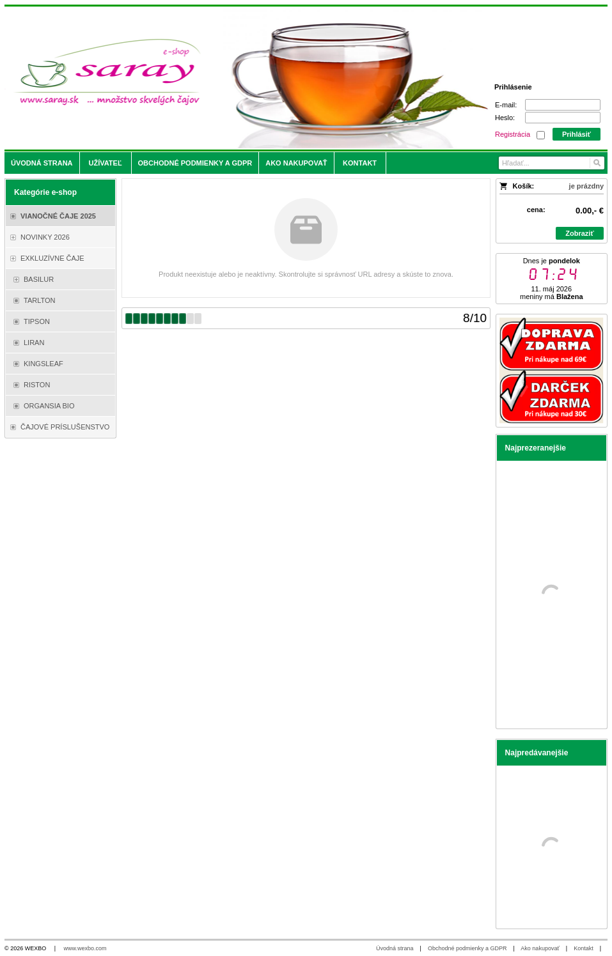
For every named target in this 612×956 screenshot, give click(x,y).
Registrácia (512, 134)
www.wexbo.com (85, 948)
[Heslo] (562, 117)
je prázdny (586, 186)
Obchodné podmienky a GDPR (467, 948)
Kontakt (583, 948)
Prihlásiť (576, 134)
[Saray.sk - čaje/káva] (231, 78)
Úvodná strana (395, 948)
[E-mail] (562, 105)
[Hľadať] (596, 163)
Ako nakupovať (540, 948)
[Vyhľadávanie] (551, 163)
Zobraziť (579, 233)
